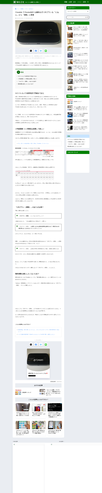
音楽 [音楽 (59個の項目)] (26, 480)
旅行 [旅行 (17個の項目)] (18, 478)
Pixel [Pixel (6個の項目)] (14, 464)
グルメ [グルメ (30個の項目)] (22, 471)
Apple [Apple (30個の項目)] (24, 462)
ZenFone (59, 382)
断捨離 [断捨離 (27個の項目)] (14, 478)
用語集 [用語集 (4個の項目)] (30, 478)
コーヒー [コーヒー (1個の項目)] (26, 471)
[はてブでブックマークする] (41, 51)
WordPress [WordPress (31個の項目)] (15, 466)
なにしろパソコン (44, 470)
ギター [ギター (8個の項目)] (14, 471)
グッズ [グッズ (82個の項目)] (18, 471)
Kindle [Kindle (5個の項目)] (32, 462)
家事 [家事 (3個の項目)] (24, 476)
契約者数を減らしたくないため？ (26, 84)
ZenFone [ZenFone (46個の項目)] (26, 466)
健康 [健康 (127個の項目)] (14, 476)
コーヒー (79, 2)
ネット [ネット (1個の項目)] (23, 473)
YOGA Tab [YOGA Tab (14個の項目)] (21, 466)
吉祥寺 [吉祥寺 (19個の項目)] (17, 476)
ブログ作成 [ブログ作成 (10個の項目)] (28, 473)
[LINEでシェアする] (46, 51)
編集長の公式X (43, 471)
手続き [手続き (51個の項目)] (31, 476)
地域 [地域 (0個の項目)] (21, 476)
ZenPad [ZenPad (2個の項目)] (30, 466)
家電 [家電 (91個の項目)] (27, 476)
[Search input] (76, 17)
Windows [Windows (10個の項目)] (30, 464)
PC (88, 2)
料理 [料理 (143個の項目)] (35, 476)
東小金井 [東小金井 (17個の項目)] (21, 478)
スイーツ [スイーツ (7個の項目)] (31, 471)
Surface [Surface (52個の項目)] (21, 464)
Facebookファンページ (45, 473)
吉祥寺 (84, 2)
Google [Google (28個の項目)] (27, 462)
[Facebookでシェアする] (36, 51)
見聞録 (65, 2)
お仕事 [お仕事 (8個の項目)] (14, 469)
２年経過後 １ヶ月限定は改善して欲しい (27, 79)
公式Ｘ (74, 2)
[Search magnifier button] (88, 17)
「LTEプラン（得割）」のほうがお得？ (27, 81)
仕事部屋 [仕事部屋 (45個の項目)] (33, 473)
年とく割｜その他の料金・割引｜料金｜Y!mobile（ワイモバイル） (34, 143)
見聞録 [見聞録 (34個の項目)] (14, 480)
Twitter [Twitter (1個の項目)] (25, 464)
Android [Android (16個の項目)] (19, 462)
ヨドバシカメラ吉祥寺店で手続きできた (27, 76)
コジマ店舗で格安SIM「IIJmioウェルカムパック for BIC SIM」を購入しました (37, 334)
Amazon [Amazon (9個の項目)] (14, 462)
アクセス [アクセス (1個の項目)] (30, 469)
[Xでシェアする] (30, 51)
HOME (51, 487)
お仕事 (70, 2)
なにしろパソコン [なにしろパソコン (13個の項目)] (24, 469)
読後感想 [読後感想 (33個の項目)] (18, 480)
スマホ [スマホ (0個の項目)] (14, 473)
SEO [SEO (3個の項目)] (17, 464)
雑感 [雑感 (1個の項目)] (22, 480)
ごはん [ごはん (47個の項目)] (18, 469)
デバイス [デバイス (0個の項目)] (18, 473)
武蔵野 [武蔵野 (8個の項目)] (26, 478)
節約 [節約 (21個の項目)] (34, 478)
